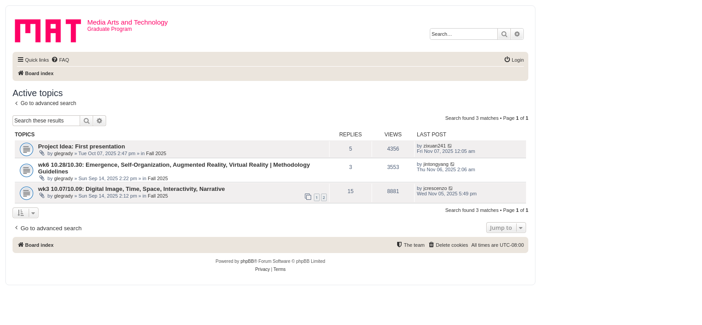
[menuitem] (60, 60)
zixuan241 (435, 145)
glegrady (63, 153)
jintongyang (436, 164)
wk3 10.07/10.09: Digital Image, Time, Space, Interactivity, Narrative (131, 189)
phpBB (247, 261)
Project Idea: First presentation (81, 146)
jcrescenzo (435, 188)
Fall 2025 (156, 153)
